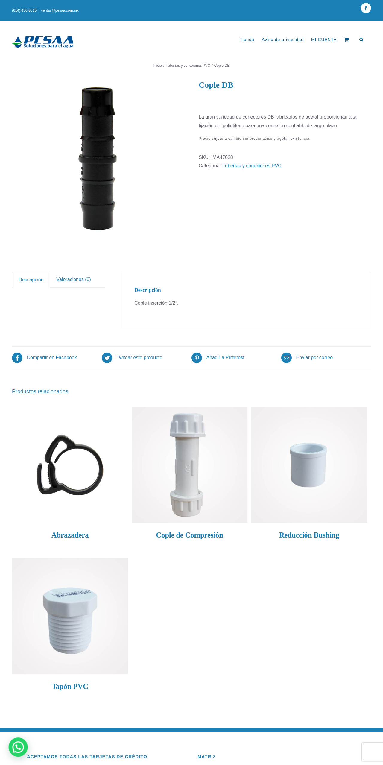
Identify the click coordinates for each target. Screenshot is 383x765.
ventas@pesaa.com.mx (60, 10)
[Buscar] (361, 39)
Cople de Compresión (189, 535)
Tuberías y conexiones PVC (252, 165)
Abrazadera (70, 535)
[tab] (31, 280)
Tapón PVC (70, 686)
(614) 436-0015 (24, 10)
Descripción (31, 279)
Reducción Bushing (309, 535)
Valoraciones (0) (74, 279)
